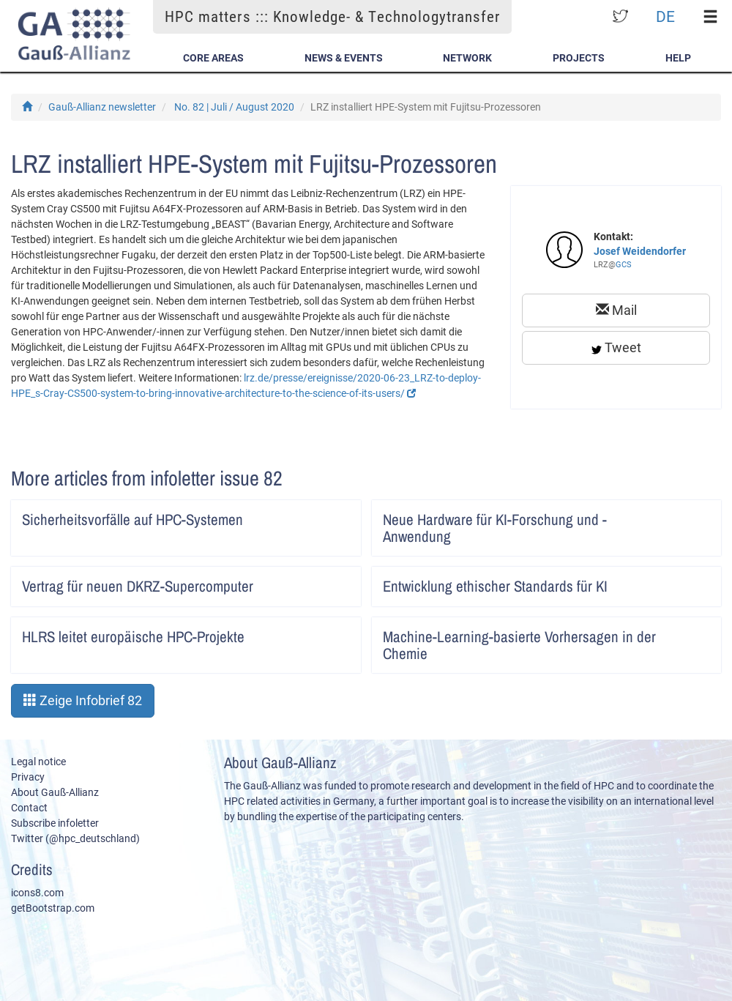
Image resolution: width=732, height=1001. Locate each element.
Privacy (28, 777)
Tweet (616, 347)
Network (467, 58)
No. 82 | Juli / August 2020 (234, 107)
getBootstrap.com (52, 908)
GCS (624, 264)
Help (678, 58)
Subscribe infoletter (55, 823)
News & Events (344, 58)
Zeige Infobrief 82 (82, 700)
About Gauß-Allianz (55, 792)
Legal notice (38, 761)
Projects (579, 58)
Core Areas (213, 58)
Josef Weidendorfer (640, 251)
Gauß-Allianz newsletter (102, 107)
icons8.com (37, 892)
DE (665, 16)
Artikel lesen (340, 515)
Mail (616, 310)
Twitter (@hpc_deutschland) (75, 838)
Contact (29, 808)
